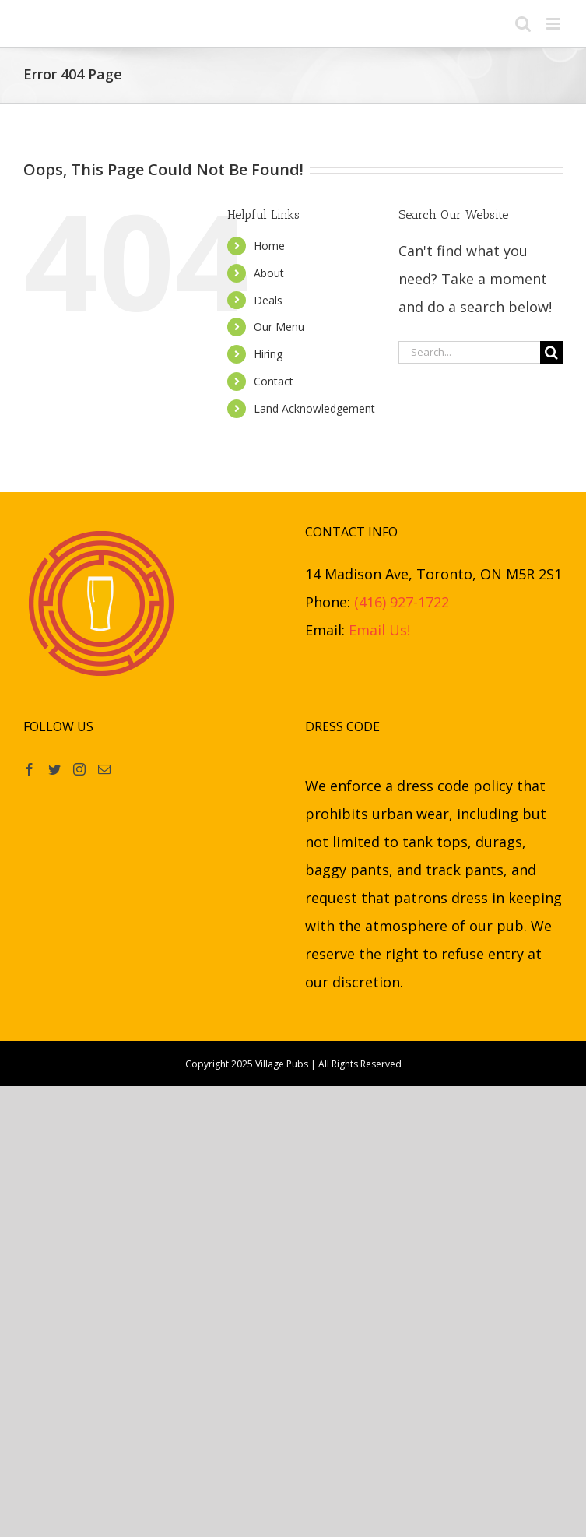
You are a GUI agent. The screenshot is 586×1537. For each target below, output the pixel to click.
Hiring (268, 353)
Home (269, 245)
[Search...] (469, 352)
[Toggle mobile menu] (554, 24)
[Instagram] (79, 769)
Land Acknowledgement (314, 408)
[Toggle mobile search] (523, 24)
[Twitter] (54, 769)
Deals (268, 300)
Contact (273, 381)
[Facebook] (29, 769)
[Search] (551, 352)
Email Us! (379, 630)
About (269, 273)
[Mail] (104, 769)
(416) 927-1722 (401, 602)
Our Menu (279, 326)
